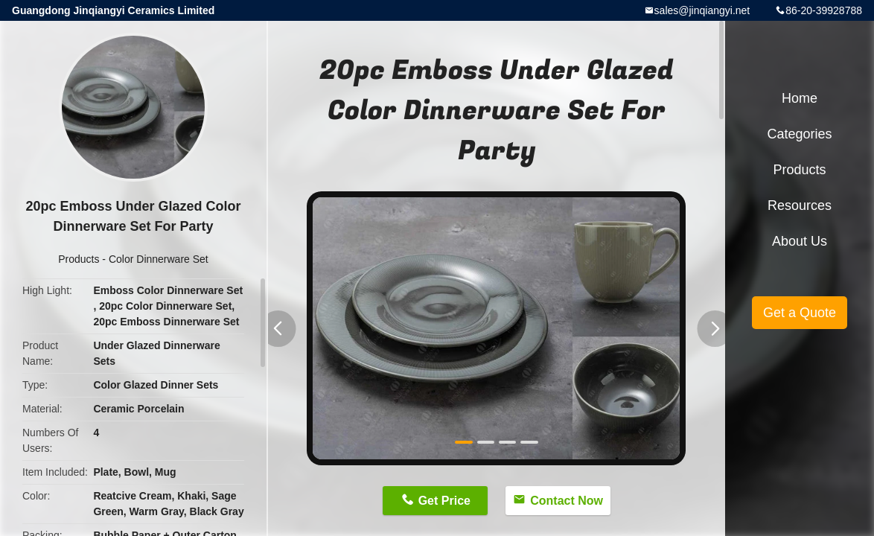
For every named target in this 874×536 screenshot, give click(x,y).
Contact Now (566, 500)
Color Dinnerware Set (158, 259)
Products (78, 259)
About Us (799, 241)
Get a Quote (799, 312)
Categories (799, 134)
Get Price (444, 500)
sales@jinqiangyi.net (702, 10)
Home (799, 98)
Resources (800, 205)
